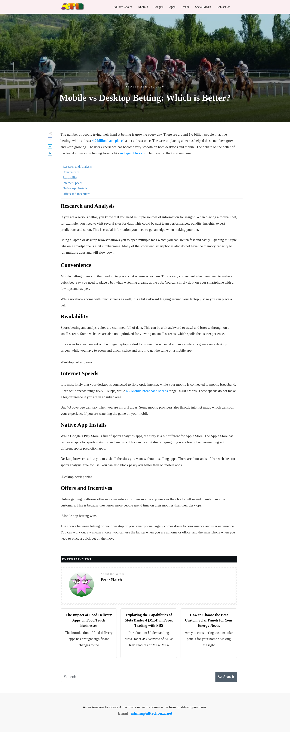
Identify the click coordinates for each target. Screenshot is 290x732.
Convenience (71, 172)
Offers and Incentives (76, 194)
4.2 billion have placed (108, 141)
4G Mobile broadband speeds (147, 391)
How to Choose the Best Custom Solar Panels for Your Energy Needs (209, 620)
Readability (70, 177)
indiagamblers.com (133, 153)
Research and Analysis (77, 166)
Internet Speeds (73, 183)
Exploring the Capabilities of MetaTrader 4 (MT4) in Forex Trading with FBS (149, 620)
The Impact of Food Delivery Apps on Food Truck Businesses (89, 620)
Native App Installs (75, 188)
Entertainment (77, 559)
